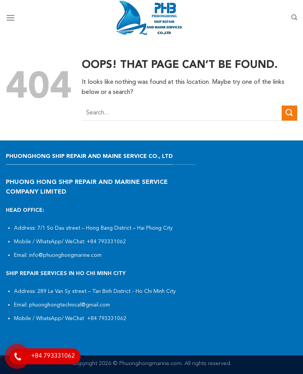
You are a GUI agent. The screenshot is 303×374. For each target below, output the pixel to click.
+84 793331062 (107, 241)
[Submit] (289, 113)
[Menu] (10, 17)
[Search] (294, 17)
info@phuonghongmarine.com (65, 255)
